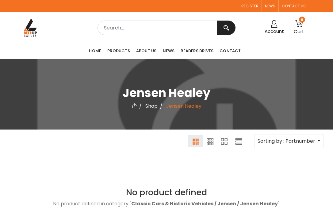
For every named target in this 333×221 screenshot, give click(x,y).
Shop (151, 106)
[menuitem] (96, 51)
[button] (299, 27)
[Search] (226, 28)
